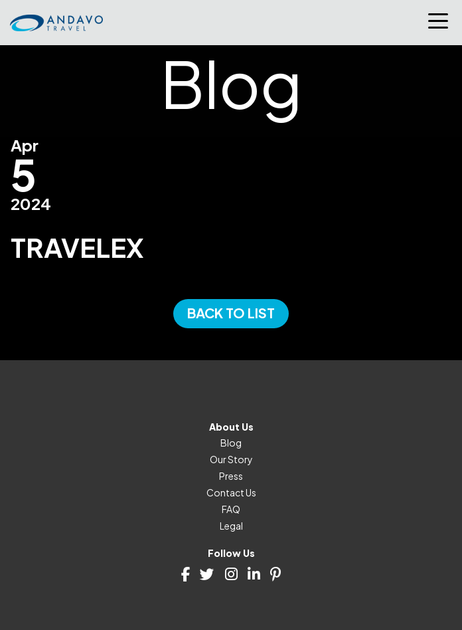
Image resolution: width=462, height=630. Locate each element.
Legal (231, 526)
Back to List (231, 312)
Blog (231, 443)
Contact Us (231, 492)
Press (231, 476)
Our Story (231, 459)
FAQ (231, 509)
